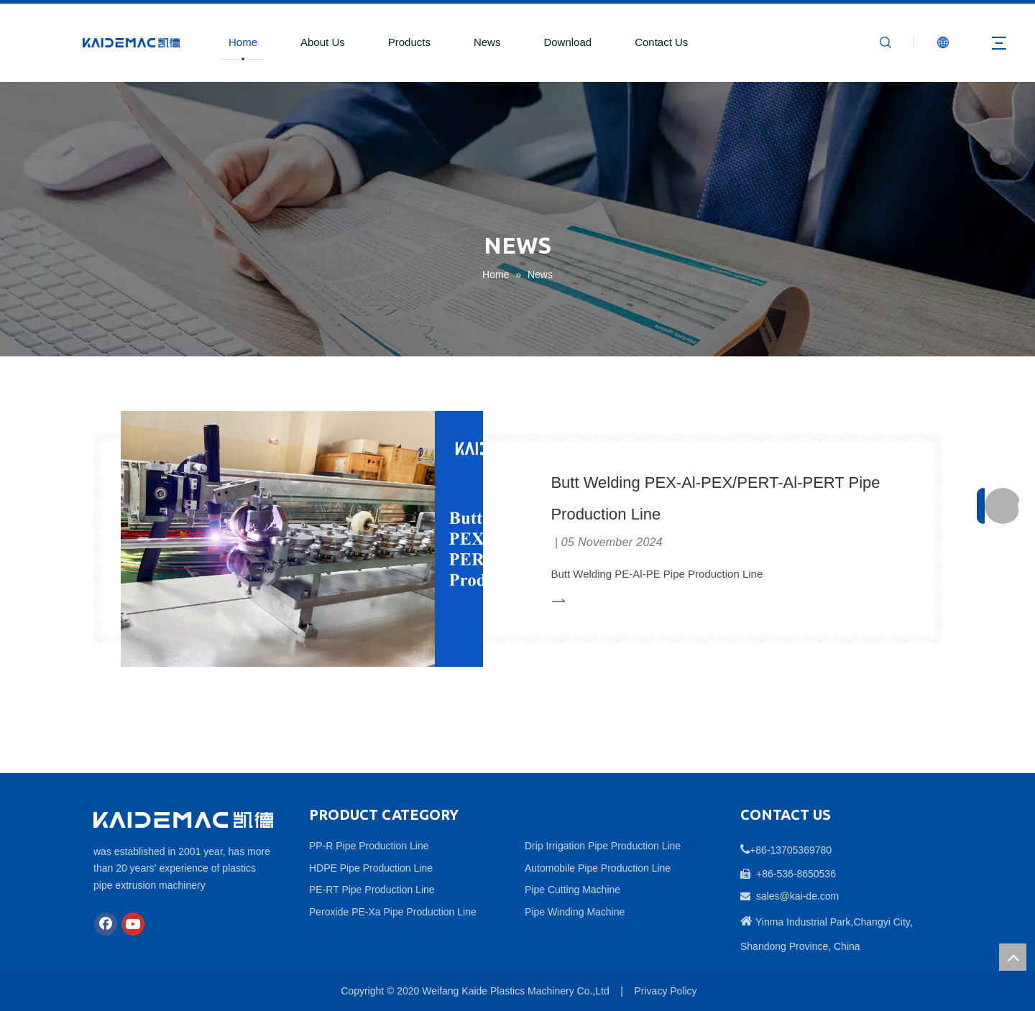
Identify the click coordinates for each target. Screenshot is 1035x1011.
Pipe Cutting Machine (572, 889)
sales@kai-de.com (797, 896)
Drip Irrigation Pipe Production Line (603, 845)
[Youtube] (132, 924)
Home (243, 42)
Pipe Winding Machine (575, 912)
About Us (322, 42)
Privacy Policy (665, 991)
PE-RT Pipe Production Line (372, 889)
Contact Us (661, 42)
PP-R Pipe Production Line (369, 845)
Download (567, 42)
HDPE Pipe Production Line (371, 868)
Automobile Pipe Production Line (598, 868)
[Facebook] (105, 924)
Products (409, 42)
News (487, 42)
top (1012, 957)
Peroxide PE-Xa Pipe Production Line (393, 912)
